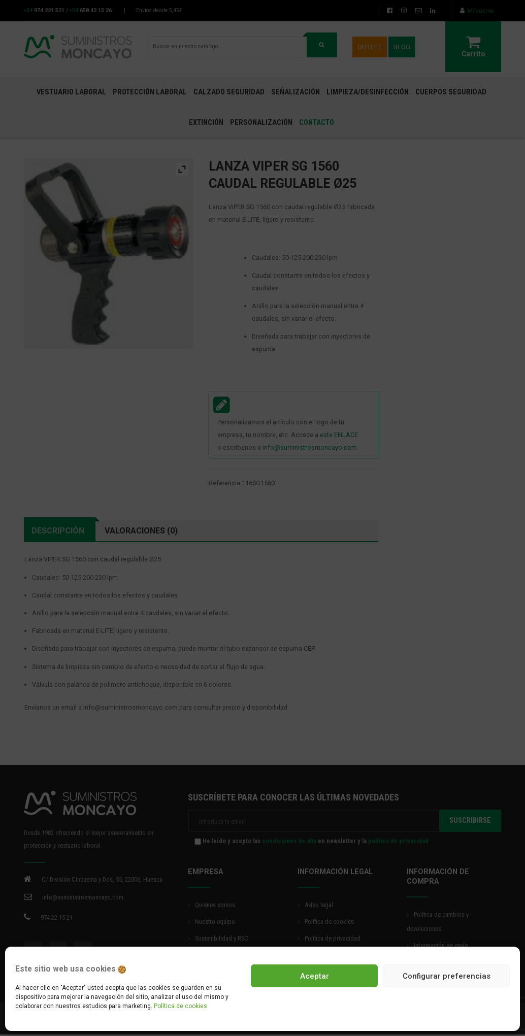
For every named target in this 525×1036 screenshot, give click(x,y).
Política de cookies (180, 1006)
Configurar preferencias (446, 976)
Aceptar (314, 976)
